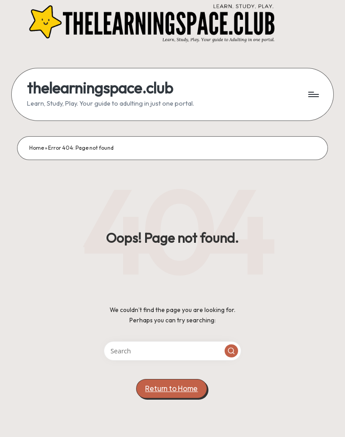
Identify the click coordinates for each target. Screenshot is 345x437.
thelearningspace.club (100, 88)
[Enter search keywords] (172, 351)
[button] (231, 351)
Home (36, 147)
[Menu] (313, 94)
